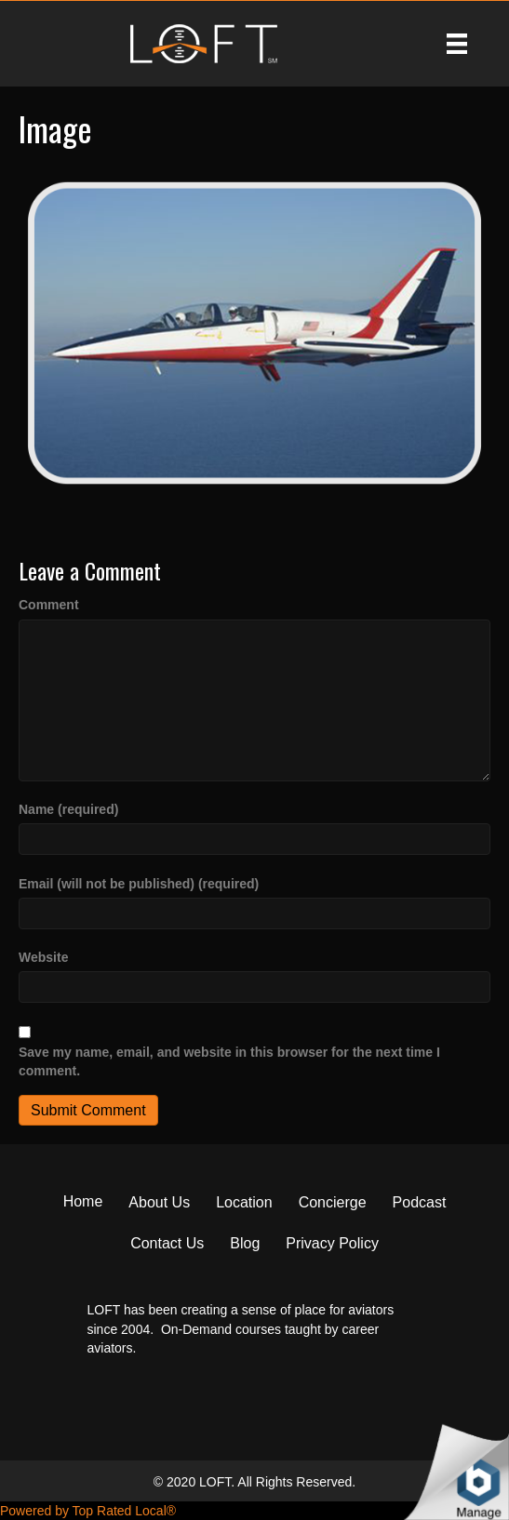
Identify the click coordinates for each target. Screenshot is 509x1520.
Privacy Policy (332, 1243)
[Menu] (456, 44)
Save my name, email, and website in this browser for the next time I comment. (229, 1061)
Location (244, 1202)
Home (83, 1201)
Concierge (333, 1202)
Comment (49, 604)
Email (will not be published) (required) (139, 883)
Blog (245, 1243)
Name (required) (68, 809)
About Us (159, 1202)
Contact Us (167, 1243)
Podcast (420, 1202)
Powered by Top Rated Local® (88, 1510)
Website (43, 957)
